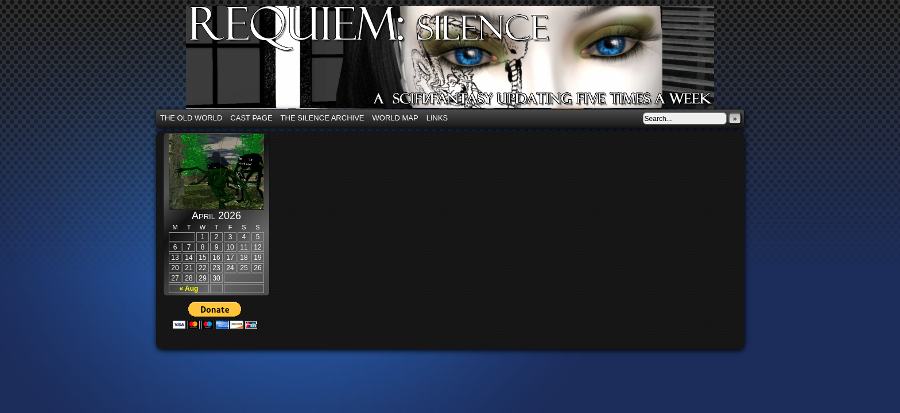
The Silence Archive (322, 118)
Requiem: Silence (467, 61)
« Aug (189, 289)
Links (437, 118)
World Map (395, 118)
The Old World (191, 118)
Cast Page (251, 118)
